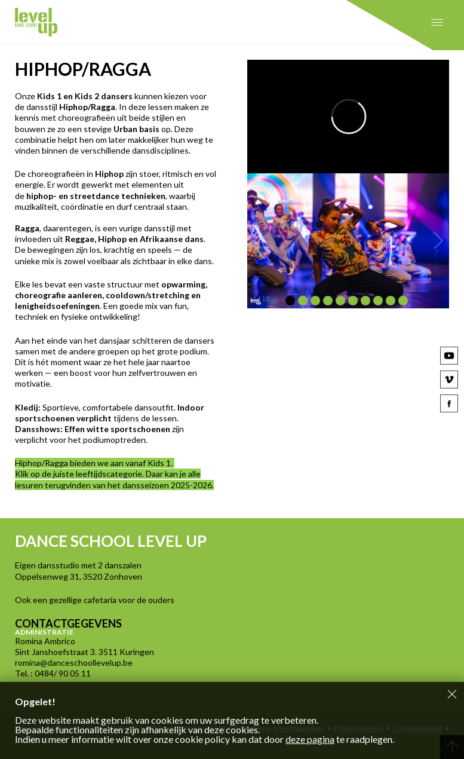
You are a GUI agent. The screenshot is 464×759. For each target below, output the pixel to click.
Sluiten (452, 694)
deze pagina (309, 739)
